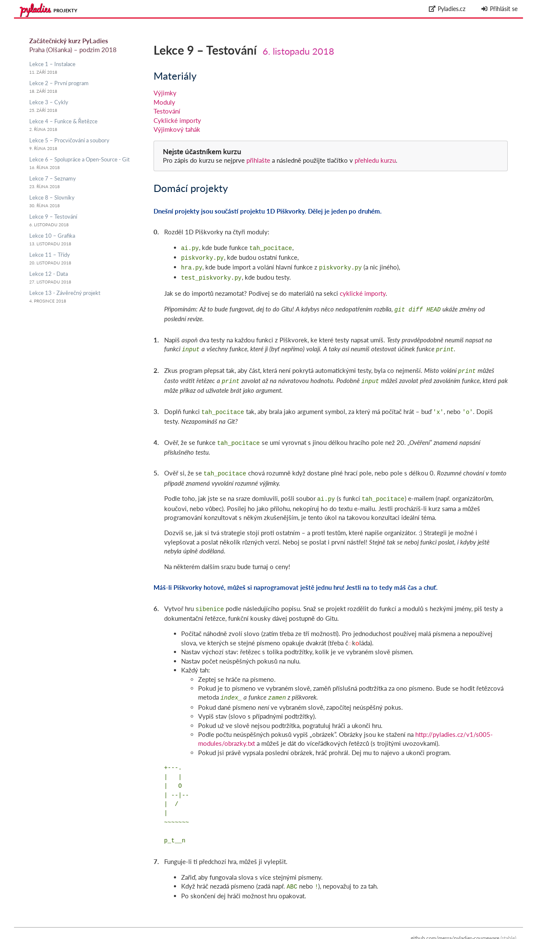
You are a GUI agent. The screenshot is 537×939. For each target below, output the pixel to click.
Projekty (65, 10)
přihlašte (258, 160)
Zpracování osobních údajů (485, 934)
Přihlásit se (499, 8)
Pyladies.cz (447, 8)
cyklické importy (363, 290)
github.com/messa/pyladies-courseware (455, 925)
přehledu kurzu (374, 160)
